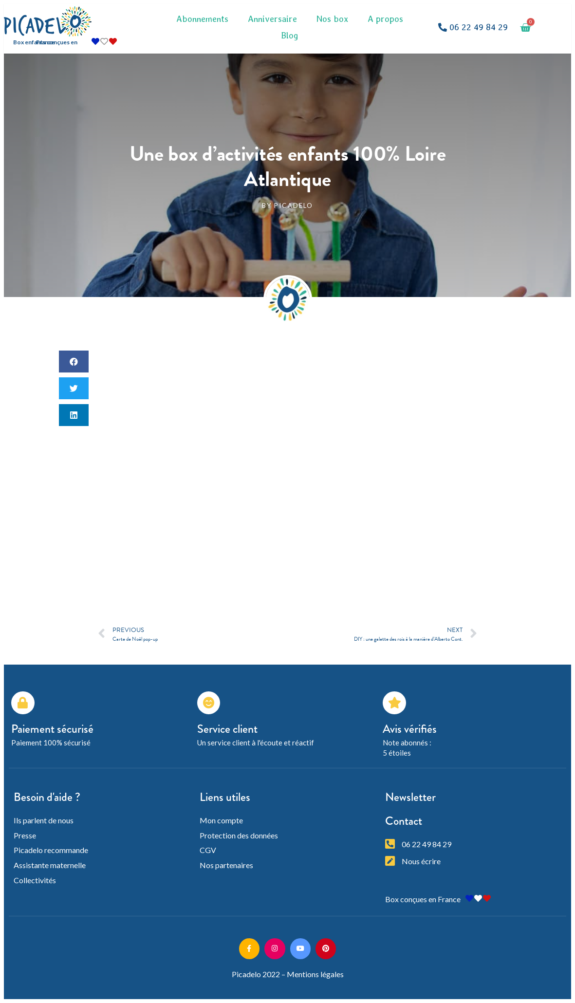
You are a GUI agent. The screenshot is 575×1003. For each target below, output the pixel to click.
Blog (289, 35)
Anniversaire (272, 19)
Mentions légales (315, 974)
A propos (385, 19)
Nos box (332, 19)
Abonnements (202, 19)
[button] (473, 27)
